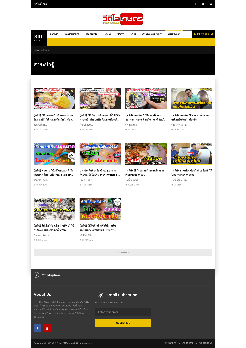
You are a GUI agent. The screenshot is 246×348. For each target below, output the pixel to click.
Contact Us (205, 342)
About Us (187, 342)
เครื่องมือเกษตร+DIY (152, 34)
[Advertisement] (230, 64)
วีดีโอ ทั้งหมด (40, 4)
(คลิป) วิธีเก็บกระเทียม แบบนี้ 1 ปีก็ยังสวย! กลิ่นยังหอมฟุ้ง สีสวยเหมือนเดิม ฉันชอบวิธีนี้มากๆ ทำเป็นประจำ (100, 120)
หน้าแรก (54, 34)
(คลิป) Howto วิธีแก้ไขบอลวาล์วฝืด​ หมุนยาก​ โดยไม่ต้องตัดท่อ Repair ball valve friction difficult (53, 175)
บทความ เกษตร (71, 34)
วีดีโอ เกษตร (170, 342)
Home (37, 50)
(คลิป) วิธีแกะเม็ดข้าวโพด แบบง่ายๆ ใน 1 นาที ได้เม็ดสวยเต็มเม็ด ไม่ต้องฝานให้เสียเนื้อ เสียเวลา (53, 120)
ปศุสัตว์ (120, 34)
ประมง (108, 34)
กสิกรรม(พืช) (92, 34)
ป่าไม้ (133, 34)
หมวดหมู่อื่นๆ (174, 34)
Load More (123, 252)
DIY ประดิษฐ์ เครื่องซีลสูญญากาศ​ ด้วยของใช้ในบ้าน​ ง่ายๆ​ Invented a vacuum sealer (100, 175)
